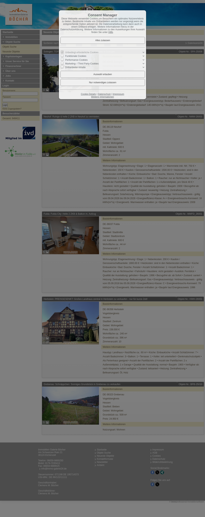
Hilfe (110, 32)
